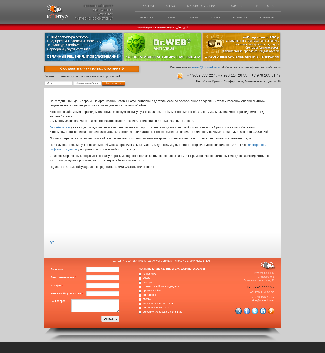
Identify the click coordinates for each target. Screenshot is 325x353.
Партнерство (264, 6)
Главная (145, 6)
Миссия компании (200, 6)
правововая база (152, 290)
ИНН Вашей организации (67, 293)
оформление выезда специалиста (162, 311)
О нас (168, 6)
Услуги (214, 18)
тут (52, 242)
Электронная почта (63, 277)
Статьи (169, 18)
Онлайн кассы (60, 127)
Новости (143, 18)
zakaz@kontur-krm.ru (206, 67)
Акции (191, 18)
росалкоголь (150, 294)
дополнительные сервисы (158, 303)
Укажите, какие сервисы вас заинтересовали (172, 268)
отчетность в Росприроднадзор (161, 286)
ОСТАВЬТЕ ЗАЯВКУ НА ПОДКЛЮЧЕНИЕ (91, 68)
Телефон (57, 285)
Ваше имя (57, 269)
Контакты (267, 18)
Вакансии (239, 18)
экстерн (147, 282)
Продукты (234, 6)
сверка (147, 299)
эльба (146, 278)
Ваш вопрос (58, 301)
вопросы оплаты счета (156, 307)
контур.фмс (149, 273)
